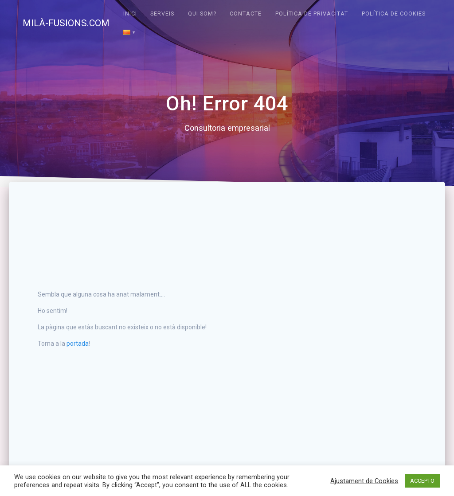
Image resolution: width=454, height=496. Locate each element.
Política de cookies (394, 13)
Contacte (246, 13)
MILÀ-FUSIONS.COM (66, 23)
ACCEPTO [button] (422, 480)
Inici (130, 13)
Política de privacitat (311, 13)
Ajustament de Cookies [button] (364, 481)
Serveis (162, 13)
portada (78, 343)
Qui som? (202, 13)
